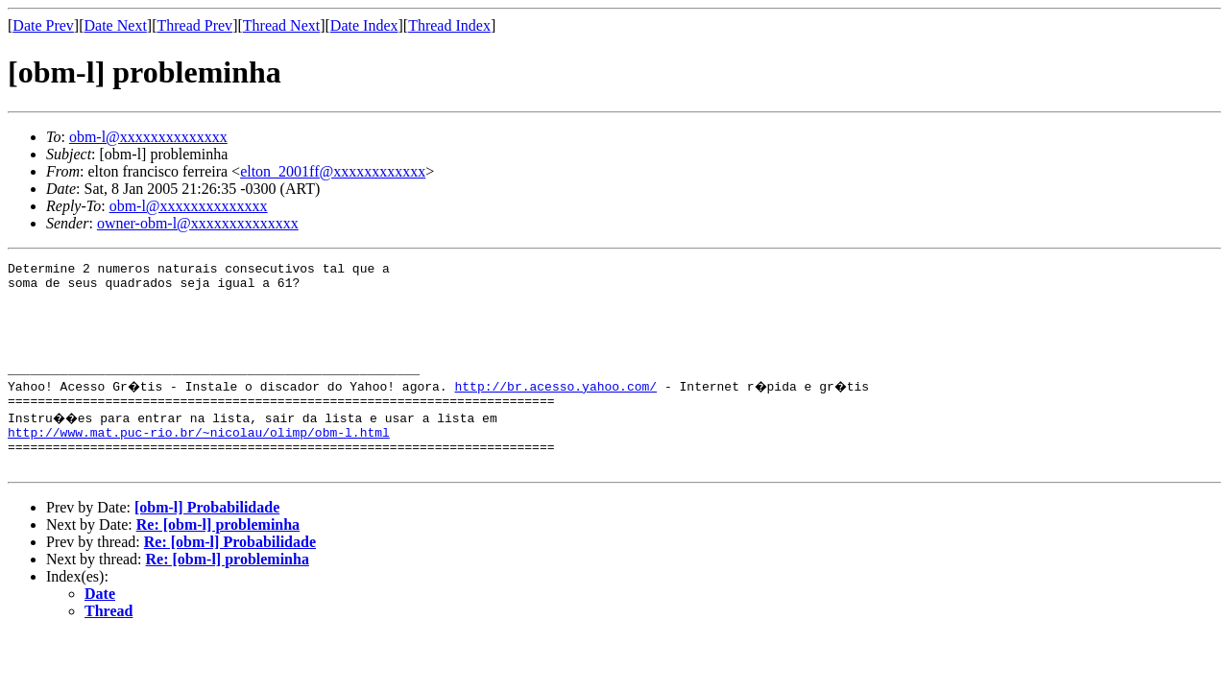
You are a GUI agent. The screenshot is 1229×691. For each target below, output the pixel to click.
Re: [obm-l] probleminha (218, 559)
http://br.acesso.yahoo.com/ (558, 408)
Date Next (115, 25)
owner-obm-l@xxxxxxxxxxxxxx (198, 223)
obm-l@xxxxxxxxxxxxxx (148, 137)
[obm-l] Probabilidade (206, 542)
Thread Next (281, 25)
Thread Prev (194, 25)
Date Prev (43, 25)
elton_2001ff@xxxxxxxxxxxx (332, 171)
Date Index (364, 25)
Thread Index (449, 25)
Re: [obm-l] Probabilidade (230, 576)
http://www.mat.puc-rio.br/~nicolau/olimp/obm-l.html (199, 460)
